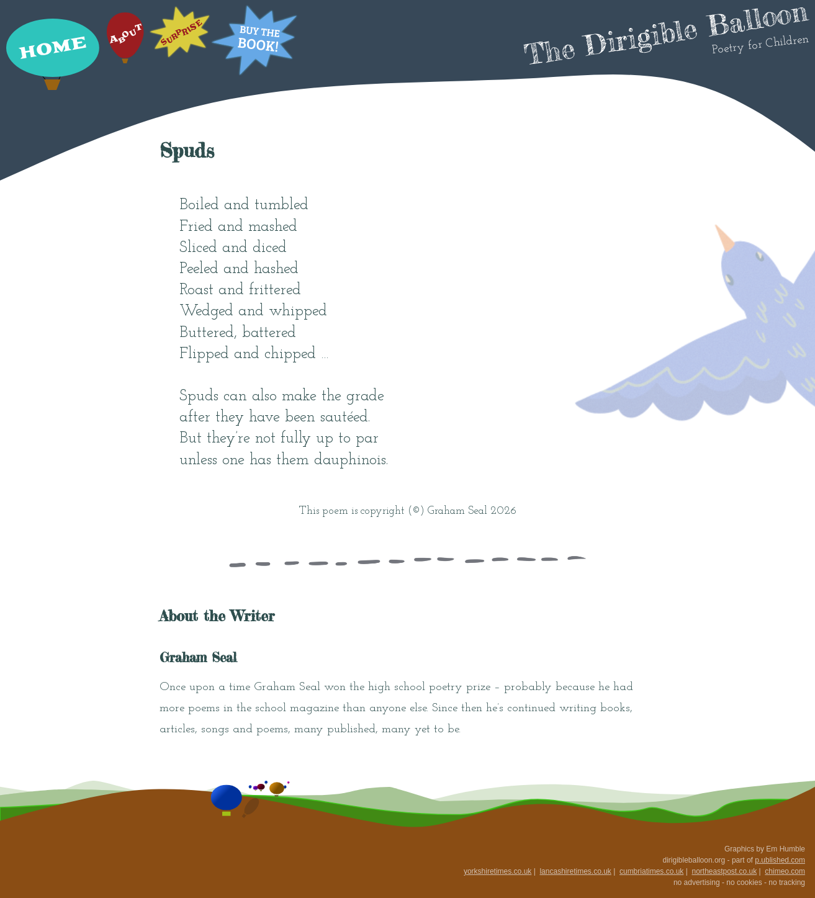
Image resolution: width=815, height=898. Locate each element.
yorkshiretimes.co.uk (497, 871)
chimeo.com (785, 871)
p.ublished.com (780, 860)
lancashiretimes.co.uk (575, 871)
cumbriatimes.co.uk (651, 871)
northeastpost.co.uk (724, 871)
